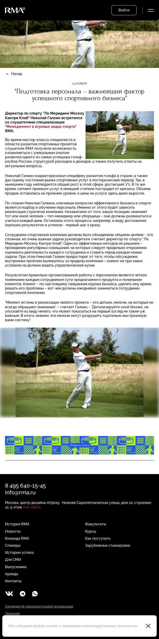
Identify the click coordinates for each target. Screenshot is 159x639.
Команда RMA (17, 538)
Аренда (11, 574)
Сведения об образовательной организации (39, 606)
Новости (13, 531)
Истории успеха (19, 552)
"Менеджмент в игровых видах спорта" (41, 126)
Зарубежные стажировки (107, 545)
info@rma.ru (20, 492)
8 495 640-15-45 (25, 485)
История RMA (17, 524)
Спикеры (13, 545)
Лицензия (12, 613)
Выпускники (15, 567)
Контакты (13, 581)
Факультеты (95, 524)
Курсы (90, 531)
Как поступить (97, 538)
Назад (16, 74)
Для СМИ (13, 559)
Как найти (32, 507)
